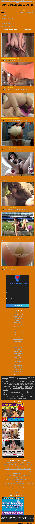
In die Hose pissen (18, 335)
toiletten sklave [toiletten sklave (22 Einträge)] (27, 394)
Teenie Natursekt (18, 365)
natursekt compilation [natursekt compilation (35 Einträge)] (18, 386)
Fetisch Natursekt (18, 324)
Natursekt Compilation (18, 345)
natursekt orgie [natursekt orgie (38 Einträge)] (8, 388)
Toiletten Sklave (18, 367)
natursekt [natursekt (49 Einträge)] (31, 384)
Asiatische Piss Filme (18, 314)
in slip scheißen (14, 269)
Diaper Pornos (18, 320)
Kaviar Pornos (18, 337)
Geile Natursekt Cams (7, 23)
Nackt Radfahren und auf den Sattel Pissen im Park (18, 469)
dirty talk (6, 120)
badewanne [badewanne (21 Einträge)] (10, 379)
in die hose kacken (25, 238)
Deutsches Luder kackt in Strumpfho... (10, 176)
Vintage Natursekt (18, 371)
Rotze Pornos (18, 363)
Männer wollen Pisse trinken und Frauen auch (18, 462)
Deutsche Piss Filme (18, 318)
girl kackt (17, 120)
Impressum (21, 523)
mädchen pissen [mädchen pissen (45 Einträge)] (14, 384)
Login (6, 12)
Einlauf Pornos (18, 322)
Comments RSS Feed (29, 12)
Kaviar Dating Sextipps (7, 26)
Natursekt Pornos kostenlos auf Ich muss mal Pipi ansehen (17, 1)
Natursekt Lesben (18, 347)
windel (26, 149)
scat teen (23, 269)
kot (19, 269)
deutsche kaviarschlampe (10, 179)
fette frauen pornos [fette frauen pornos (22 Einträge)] (26, 379)
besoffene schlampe (16, 209)
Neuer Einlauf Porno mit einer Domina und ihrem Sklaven (18, 485)
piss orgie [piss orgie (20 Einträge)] (11, 394)
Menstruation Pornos (18, 339)
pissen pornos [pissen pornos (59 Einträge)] (15, 392)
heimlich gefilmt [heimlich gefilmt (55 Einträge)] (24, 381)
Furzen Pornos (18, 326)
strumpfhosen (4, 180)
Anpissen (18, 312)
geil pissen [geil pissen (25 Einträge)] (8, 381)
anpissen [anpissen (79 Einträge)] (12, 378)
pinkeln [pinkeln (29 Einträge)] (30, 389)
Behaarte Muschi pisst (18, 316)
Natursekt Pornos (6, 15)
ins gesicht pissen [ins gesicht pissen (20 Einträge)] (23, 383)
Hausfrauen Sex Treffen (7, 18)
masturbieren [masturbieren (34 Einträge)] (5, 384)
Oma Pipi (18, 355)
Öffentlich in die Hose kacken (8, 236)
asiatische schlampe (9, 238)
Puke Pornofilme (18, 361)
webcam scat (24, 120)
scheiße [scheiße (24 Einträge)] (21, 394)
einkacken (12, 60)
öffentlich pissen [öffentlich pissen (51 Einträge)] (22, 398)
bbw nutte (6, 60)
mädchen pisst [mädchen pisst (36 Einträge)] (23, 384)
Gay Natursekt (18, 328)
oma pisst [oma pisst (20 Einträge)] (18, 389)
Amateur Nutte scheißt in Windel (9, 147)
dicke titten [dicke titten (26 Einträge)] (16, 379)
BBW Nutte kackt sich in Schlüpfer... (10, 58)
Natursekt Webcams (18, 353)
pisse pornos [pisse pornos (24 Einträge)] (23, 392)
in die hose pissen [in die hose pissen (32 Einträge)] (14, 383)
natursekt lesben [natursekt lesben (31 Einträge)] (29, 386)
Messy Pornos (18, 341)
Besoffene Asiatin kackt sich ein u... (10, 207)
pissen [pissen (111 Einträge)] (7, 392)
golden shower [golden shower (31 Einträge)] (15, 381)
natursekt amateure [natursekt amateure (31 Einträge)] (7, 386)
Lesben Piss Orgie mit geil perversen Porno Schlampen (18, 488)
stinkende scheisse (6, 90)
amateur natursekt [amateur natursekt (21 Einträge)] (5, 378)
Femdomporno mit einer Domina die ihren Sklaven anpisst (18, 483)
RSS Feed (21, 12)
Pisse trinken (18, 359)
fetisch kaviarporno (24, 89)
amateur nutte (7, 149)
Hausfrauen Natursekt (18, 332)
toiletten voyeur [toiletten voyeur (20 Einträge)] (8, 396)
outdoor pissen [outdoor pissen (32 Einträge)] (24, 389)
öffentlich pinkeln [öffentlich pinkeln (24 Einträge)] (12, 398)
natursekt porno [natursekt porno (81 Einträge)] (18, 388)
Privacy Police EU (29, 523)
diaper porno (15, 149)
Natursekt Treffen (6, 21)
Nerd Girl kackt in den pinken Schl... (10, 118)
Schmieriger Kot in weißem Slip (9, 267)
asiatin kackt (7, 209)
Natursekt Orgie (18, 349)
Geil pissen (18, 330)
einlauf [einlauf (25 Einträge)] (20, 379)
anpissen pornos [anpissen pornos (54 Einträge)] (22, 378)
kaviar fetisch (27, 179)
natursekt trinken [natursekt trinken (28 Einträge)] (12, 389)
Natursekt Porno (18, 351)
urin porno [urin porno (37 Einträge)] (15, 396)
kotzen (29, 209)
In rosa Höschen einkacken (8, 87)
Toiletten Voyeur (18, 369)
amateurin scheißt (8, 89)
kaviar (25, 60)
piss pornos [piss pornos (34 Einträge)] (16, 394)
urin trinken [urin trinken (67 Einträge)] (29, 396)
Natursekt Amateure (18, 343)
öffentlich (3, 240)
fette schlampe (19, 60)
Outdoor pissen (18, 357)
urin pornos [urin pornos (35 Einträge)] (21, 396)
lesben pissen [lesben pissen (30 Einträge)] (30, 383)
